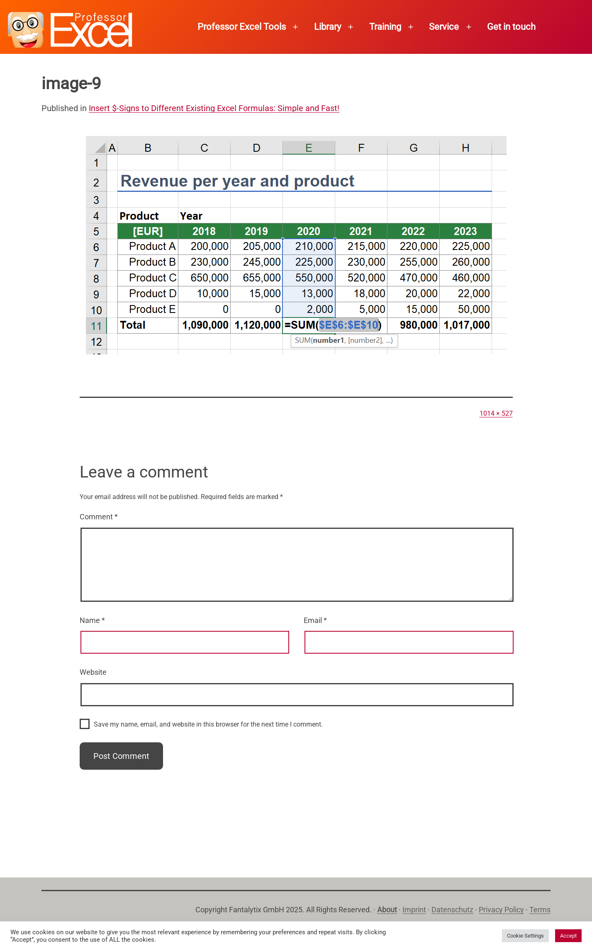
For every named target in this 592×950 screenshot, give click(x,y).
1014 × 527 (496, 413)
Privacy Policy (501, 909)
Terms (540, 909)
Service (444, 27)
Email (315, 620)
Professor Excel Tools (241, 27)
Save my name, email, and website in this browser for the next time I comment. (208, 724)
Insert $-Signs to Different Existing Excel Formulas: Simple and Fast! (214, 108)
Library (327, 27)
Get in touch (511, 27)
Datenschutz (452, 909)
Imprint (414, 909)
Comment (99, 516)
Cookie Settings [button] (525, 936)
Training (385, 27)
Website (93, 672)
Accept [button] (568, 936)
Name (92, 620)
